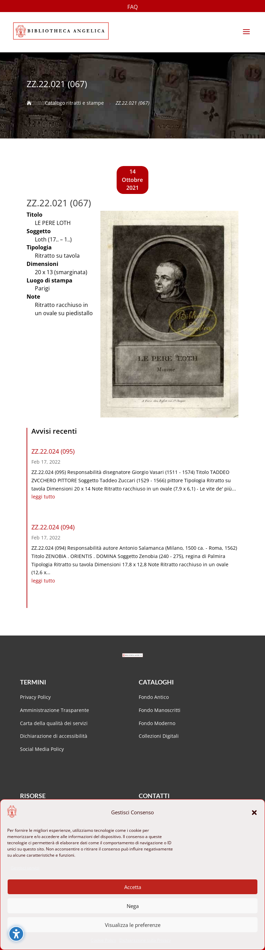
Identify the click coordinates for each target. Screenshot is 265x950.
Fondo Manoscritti (159, 710)
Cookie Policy (103, 940)
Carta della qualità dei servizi (54, 723)
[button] (254, 812)
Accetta (132, 887)
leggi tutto (43, 496)
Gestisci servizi (25, 868)
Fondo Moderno (157, 723)
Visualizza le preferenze (132, 924)
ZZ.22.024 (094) (53, 527)
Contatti (154, 795)
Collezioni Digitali (159, 736)
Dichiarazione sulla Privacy (145, 940)
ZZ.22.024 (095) (53, 451)
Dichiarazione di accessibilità (54, 736)
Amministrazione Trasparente (54, 710)
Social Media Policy (42, 749)
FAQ (132, 7)
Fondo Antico (154, 697)
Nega (133, 905)
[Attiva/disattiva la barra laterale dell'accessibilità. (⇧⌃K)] (16, 933)
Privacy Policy (35, 697)
